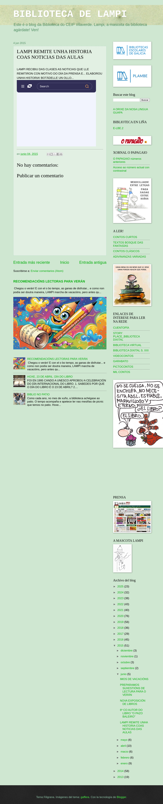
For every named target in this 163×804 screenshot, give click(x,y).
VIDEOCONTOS (123, 356)
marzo (125, 751)
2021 (120, 610)
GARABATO (120, 361)
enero (124, 763)
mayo (124, 739)
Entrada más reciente (31, 262)
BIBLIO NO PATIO (38, 394)
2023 (120, 598)
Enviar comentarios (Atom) (47, 271)
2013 (120, 777)
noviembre (127, 656)
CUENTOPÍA (121, 327)
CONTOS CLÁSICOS (126, 251)
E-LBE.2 (118, 128)
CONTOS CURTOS (125, 237)
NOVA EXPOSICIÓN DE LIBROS (132, 702)
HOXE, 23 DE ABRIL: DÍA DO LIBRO (50, 376)
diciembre (127, 650)
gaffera (85, 797)
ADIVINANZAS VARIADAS (129, 256)
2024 (120, 592)
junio (124, 674)
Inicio (64, 262)
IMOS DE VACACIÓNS (134, 679)
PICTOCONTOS (123, 366)
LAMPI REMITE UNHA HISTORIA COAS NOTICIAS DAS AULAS (134, 727)
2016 (120, 639)
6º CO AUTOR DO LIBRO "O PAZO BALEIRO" (131, 713)
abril (124, 745)
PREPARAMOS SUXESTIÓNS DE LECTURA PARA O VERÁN (133, 689)
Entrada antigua (92, 262)
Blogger (121, 797)
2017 (120, 633)
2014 (120, 771)
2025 (120, 586)
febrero (125, 757)
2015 (120, 645)
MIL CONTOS (121, 372)
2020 (120, 616)
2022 (120, 604)
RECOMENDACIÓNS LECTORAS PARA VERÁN (49, 281)
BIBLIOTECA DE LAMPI (70, 14)
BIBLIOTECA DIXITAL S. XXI (131, 350)
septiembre (128, 668)
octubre (126, 662)
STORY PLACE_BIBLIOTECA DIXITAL (126, 336)
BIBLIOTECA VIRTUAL (127, 345)
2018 (120, 627)
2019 (120, 622)
